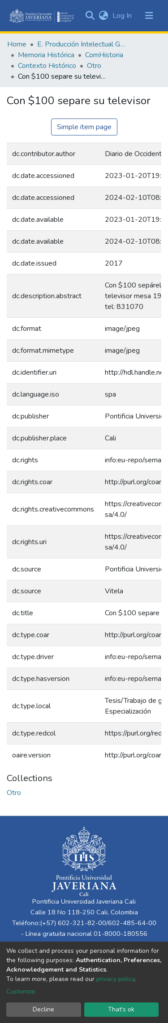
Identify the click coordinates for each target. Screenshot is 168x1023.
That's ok (121, 1009)
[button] (103, 15)
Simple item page (84, 127)
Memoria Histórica (46, 55)
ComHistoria (104, 55)
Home (16, 44)
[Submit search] (90, 15)
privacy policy (115, 979)
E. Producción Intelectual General (82, 44)
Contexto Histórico (47, 66)
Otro (94, 66)
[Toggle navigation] (149, 15)
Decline (43, 1009)
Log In (123, 16)
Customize (20, 991)
